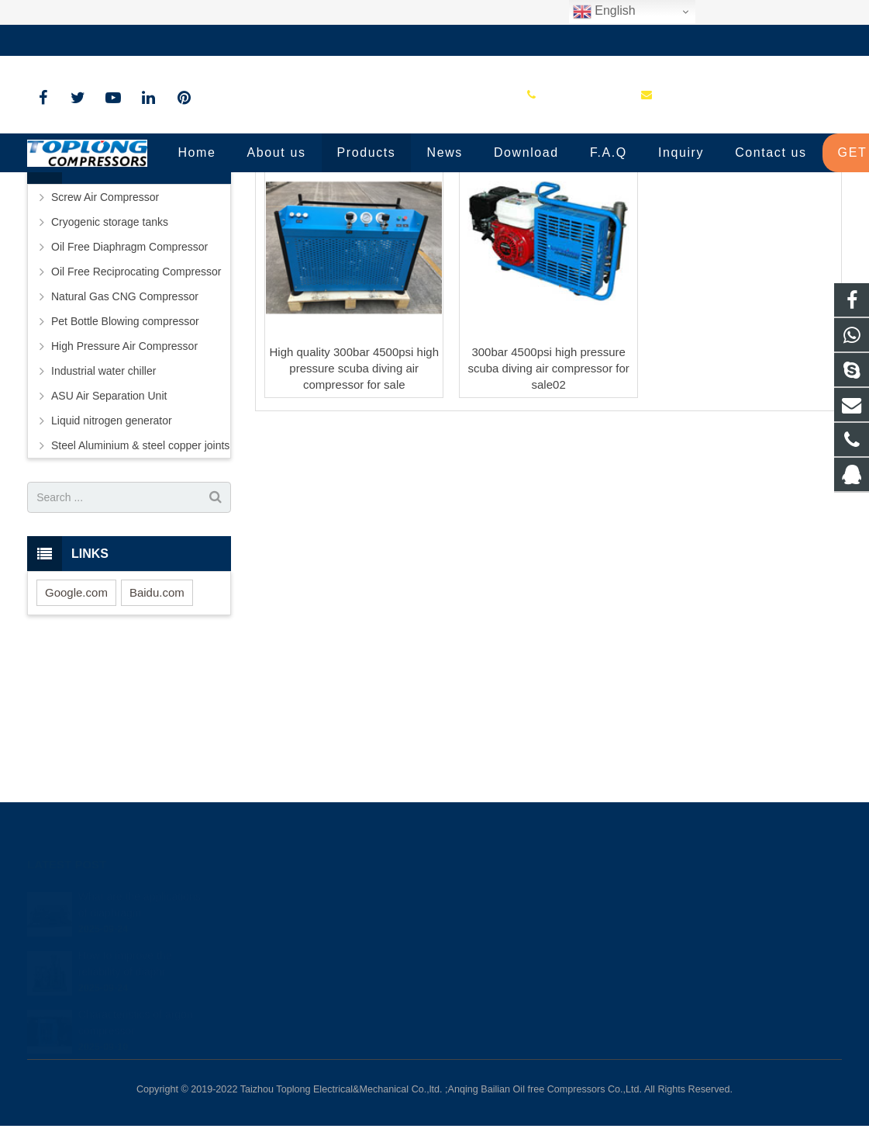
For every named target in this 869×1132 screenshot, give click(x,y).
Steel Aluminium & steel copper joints (140, 582)
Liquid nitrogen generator (111, 558)
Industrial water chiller (103, 508)
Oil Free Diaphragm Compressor (129, 384)
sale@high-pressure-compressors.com (248, 40)
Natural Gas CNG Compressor (124, 434)
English (604, 11)
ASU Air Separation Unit (109, 533)
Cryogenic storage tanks (109, 359)
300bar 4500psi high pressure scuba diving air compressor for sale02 (548, 505)
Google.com (76, 729)
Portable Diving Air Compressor (434, 211)
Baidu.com (156, 729)
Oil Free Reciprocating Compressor (136, 409)
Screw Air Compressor (105, 334)
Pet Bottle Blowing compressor (125, 458)
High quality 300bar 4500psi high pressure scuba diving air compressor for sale (354, 505)
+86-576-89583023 (85, 40)
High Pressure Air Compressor (124, 483)
